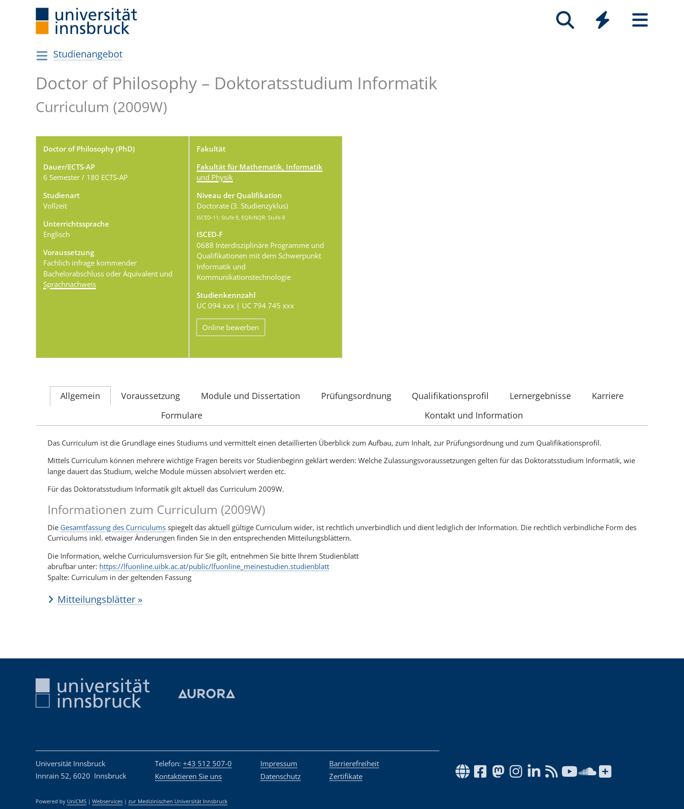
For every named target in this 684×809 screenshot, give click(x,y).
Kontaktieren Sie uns (188, 776)
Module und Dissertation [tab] (250, 395)
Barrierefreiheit (354, 763)
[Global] (602, 21)
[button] (342, 599)
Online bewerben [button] (230, 327)
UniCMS (76, 801)
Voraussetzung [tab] (150, 395)
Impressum (278, 763)
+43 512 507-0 (207, 763)
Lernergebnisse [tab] (540, 395)
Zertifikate (345, 776)
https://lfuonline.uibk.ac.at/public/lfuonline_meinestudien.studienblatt (214, 566)
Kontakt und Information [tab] (474, 415)
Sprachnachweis (69, 284)
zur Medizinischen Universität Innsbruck (178, 801)
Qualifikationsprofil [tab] (450, 395)
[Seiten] (640, 20)
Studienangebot (88, 54)
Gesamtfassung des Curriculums (113, 527)
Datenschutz (280, 776)
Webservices (107, 801)
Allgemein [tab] (80, 395)
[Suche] (565, 20)
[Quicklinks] (602, 20)
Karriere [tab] (608, 395)
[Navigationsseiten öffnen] (42, 55)
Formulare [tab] (181, 415)
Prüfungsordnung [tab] (356, 395)
